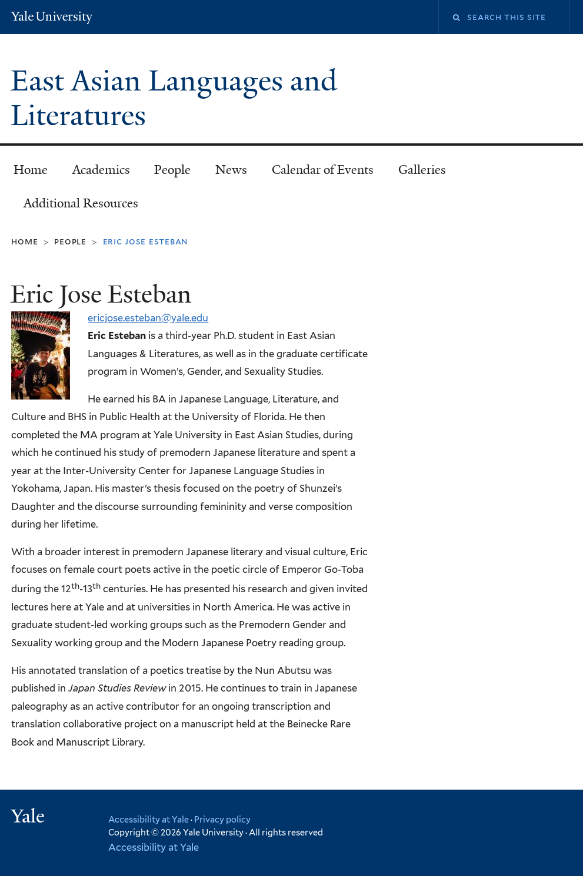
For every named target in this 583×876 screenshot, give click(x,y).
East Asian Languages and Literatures (174, 98)
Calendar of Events (323, 170)
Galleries (422, 170)
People (172, 170)
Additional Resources (81, 203)
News (231, 170)
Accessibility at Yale (148, 819)
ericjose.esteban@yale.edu (148, 318)
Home (31, 170)
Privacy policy (222, 819)
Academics (101, 170)
